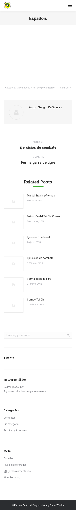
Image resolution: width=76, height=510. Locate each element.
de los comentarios (17, 471)
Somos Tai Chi (35, 299)
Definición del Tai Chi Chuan (43, 216)
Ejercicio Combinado (39, 237)
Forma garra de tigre (39, 278)
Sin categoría (23, 87)
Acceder (8, 458)
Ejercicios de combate (40, 258)
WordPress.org (12, 477)
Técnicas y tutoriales (15, 430)
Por (44, 87)
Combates (10, 417)
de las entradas (15, 464)
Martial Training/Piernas (41, 195)
